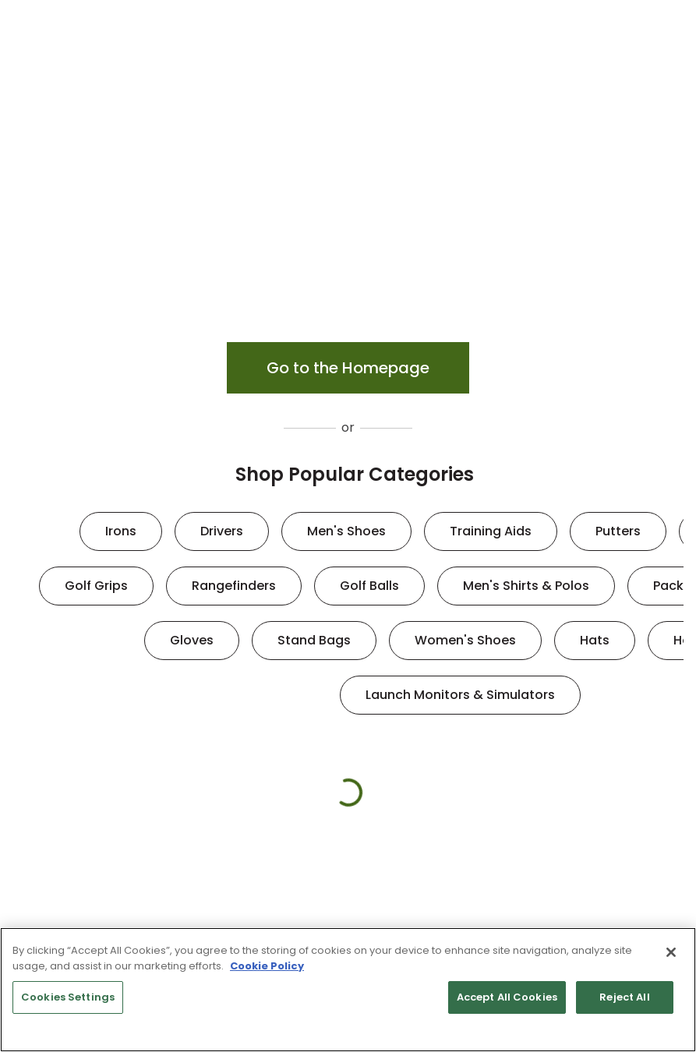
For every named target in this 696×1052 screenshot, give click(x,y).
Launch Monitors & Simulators (460, 695)
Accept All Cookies (507, 997)
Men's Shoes (346, 531)
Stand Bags (314, 640)
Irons (120, 531)
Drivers (221, 531)
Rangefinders (234, 586)
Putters (618, 531)
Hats (594, 640)
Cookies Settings (68, 997)
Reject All (624, 997)
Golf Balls (369, 586)
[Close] (671, 952)
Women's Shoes (465, 640)
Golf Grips (96, 586)
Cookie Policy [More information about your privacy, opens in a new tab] (267, 965)
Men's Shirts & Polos (526, 586)
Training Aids (491, 531)
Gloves (192, 640)
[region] (348, 989)
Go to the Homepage (348, 368)
